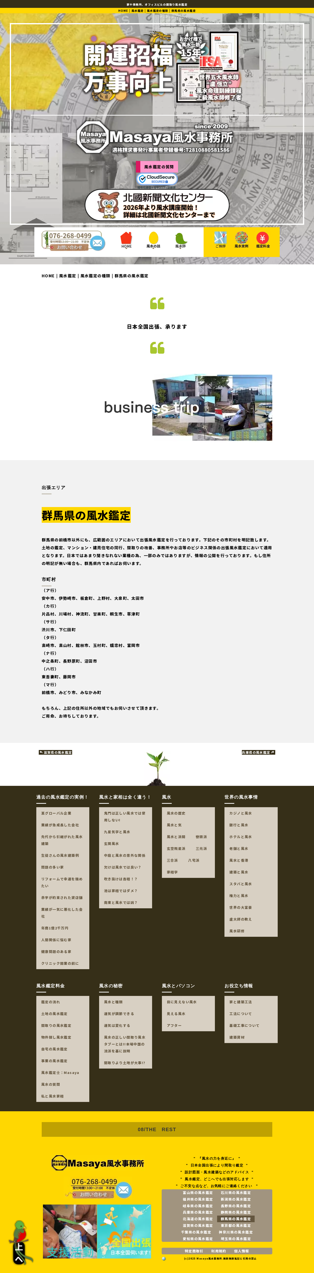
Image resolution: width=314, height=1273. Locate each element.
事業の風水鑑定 (54, 1060)
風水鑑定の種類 (157, 11)
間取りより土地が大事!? (124, 1062)
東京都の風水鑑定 (236, 1225)
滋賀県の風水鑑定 (55, 752)
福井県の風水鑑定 (198, 1199)
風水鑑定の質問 (159, 167)
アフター (174, 1025)
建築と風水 (238, 872)
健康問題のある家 (56, 951)
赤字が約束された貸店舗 (62, 897)
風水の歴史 (176, 813)
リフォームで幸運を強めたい (62, 882)
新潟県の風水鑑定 (236, 1199)
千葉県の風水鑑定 (196, 1232)
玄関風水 (111, 843)
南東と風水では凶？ (121, 902)
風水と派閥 (176, 836)
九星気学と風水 (117, 831)
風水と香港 (238, 860)
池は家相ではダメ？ (121, 890)
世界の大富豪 (240, 907)
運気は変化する (117, 1025)
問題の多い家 (52, 867)
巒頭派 (201, 836)
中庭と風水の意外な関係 (124, 855)
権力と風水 (238, 895)
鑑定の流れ (50, 1001)
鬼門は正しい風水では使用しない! (124, 816)
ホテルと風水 (240, 836)
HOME (123, 11)
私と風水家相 (52, 1096)
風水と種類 (113, 1001)
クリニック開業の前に (60, 963)
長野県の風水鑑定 (236, 1205)
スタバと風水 (240, 883)
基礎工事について (244, 1025)
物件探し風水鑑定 (56, 1037)
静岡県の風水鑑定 (236, 1212)
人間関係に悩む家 (56, 939)
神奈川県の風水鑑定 (236, 1232)
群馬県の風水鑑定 (236, 1218)
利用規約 (218, 1250)
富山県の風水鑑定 (198, 1192)
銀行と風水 (238, 824)
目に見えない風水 (182, 1001)
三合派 (172, 860)
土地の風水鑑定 (54, 1013)
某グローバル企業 (56, 813)
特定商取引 (194, 1250)
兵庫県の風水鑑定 (258, 752)
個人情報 (241, 1250)
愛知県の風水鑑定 (198, 1238)
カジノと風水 (240, 813)
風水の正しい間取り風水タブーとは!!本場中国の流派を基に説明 (124, 1044)
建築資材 (237, 1037)
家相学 (172, 872)
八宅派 (193, 860)
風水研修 (237, 930)
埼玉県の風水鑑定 (236, 1238)
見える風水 (176, 1013)
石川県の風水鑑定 (236, 1192)
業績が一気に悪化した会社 (62, 913)
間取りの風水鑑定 (56, 1025)
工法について (240, 1013)
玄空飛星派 (176, 848)
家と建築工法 (240, 1001)
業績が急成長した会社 (60, 824)
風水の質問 (50, 1084)
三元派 (201, 848)
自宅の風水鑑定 (54, 1048)
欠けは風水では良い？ (123, 867)
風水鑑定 (137, 11)
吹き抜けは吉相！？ (121, 878)
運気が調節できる (119, 1013)
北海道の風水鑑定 (198, 1218)
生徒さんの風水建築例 (60, 855)
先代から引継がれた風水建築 (62, 840)
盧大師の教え (240, 919)
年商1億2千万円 (54, 927)
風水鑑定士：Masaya (60, 1072)
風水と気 (174, 824)
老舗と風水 (238, 848)
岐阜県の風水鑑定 (198, 1205)
